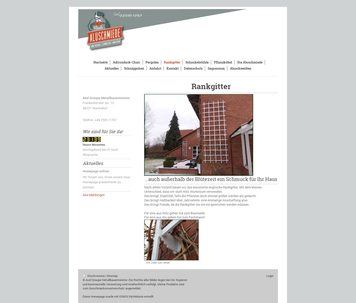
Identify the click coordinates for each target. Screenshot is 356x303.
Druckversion (94, 276)
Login (269, 276)
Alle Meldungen (94, 195)
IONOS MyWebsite (131, 296)
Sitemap (112, 276)
